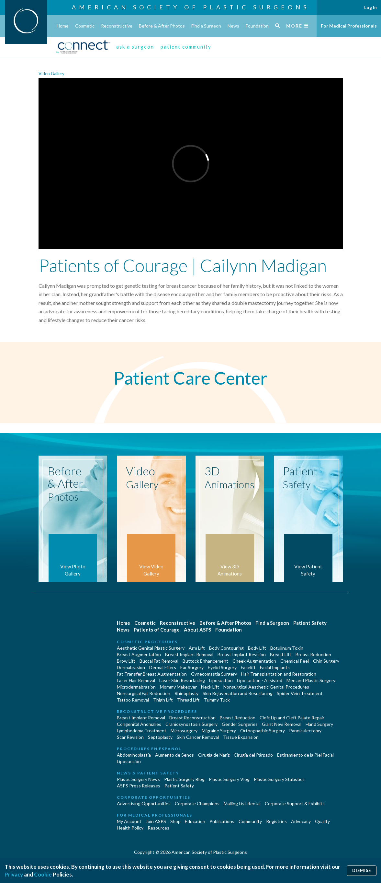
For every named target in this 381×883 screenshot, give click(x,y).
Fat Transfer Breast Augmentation (152, 674)
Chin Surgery (326, 661)
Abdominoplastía (134, 755)
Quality (322, 821)
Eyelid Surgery (222, 667)
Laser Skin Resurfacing (182, 680)
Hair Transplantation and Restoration (278, 674)
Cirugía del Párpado (253, 755)
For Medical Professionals (349, 26)
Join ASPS (156, 821)
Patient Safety (310, 623)
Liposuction (221, 680)
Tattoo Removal (133, 700)
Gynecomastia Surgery (214, 674)
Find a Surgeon (206, 26)
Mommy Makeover (178, 687)
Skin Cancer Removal (198, 737)
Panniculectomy (305, 730)
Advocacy (301, 821)
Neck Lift (210, 687)
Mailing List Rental (242, 803)
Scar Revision (130, 737)
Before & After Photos (162, 26)
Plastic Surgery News (138, 779)
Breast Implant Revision (242, 654)
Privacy (14, 874)
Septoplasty (160, 737)
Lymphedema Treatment (141, 730)
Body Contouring (226, 648)
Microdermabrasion (136, 687)
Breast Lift (280, 654)
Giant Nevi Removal (281, 724)
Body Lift (257, 648)
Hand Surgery (319, 724)
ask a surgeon (135, 47)
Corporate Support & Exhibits (295, 803)
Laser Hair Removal (136, 680)
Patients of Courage (157, 630)
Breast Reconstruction (192, 717)
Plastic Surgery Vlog (229, 779)
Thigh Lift (163, 700)
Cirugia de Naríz (214, 755)
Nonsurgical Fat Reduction (143, 693)
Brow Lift (126, 661)
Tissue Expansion (241, 737)
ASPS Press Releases (138, 785)
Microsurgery (184, 730)
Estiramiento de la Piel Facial (305, 755)
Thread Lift (188, 700)
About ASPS (197, 630)
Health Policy (130, 828)
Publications (221, 821)
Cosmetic (85, 26)
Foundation (257, 26)
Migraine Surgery (219, 730)
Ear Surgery (192, 667)
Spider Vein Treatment (300, 693)
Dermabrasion (131, 667)
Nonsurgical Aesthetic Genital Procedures (266, 687)
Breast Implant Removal (189, 654)
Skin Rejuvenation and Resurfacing (238, 693)
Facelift (248, 667)
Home (63, 26)
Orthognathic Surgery (262, 730)
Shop (175, 821)
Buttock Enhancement (205, 661)
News (233, 26)
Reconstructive (116, 26)
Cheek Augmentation (254, 661)
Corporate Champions (197, 803)
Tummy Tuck (217, 700)
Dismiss (361, 870)
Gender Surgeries (240, 724)
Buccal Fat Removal (159, 661)
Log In (370, 7)
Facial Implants (275, 667)
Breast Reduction (313, 654)
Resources (158, 828)
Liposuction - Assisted (259, 680)
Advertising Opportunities (144, 803)
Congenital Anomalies (139, 724)
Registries (276, 821)
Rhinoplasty (186, 693)
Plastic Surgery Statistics (279, 779)
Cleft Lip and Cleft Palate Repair (292, 717)
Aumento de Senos (174, 755)
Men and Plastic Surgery (310, 680)
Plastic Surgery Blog (184, 779)
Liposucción (129, 761)
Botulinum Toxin (286, 648)
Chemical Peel (294, 661)
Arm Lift (197, 648)
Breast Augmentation (139, 654)
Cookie (43, 874)
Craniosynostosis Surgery (191, 724)
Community (250, 821)
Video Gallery (51, 73)
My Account (129, 821)
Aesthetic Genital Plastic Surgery (151, 648)
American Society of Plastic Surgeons (190, 7)
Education (195, 821)
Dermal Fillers (162, 667)
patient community (186, 47)
